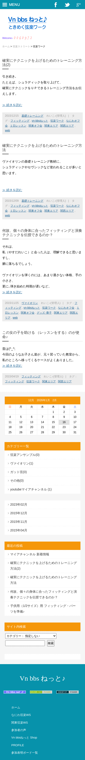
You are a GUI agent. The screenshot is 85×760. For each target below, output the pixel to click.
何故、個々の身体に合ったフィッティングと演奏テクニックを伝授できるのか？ (43, 594)
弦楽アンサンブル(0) (24, 455)
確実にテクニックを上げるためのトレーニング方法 (43, 580)
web (7, 130)
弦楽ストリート (21, 46)
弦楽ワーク (57, 120)
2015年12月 (18, 513)
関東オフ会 (35, 125)
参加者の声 (18, 730)
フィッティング (19, 120)
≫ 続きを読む (12, 105)
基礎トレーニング (32, 115)
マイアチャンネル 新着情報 (29, 554)
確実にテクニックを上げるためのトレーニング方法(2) (43, 565)
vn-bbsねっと (40, 120)
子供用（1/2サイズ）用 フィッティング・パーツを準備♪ (43, 608)
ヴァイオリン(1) (21, 463)
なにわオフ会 (66, 307)
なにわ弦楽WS (21, 715)
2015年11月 (18, 521)
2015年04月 (18, 530)
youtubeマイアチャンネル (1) (31, 489)
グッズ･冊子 (44, 312)
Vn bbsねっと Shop (24, 737)
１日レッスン (18, 125)
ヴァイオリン (30, 303)
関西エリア (67, 125)
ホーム (6, 46)
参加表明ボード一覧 (24, 752)
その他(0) (17, 480)
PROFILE (17, 745)
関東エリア (51, 125)
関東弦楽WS (19, 722)
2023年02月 (18, 504)
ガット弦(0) (18, 472)
